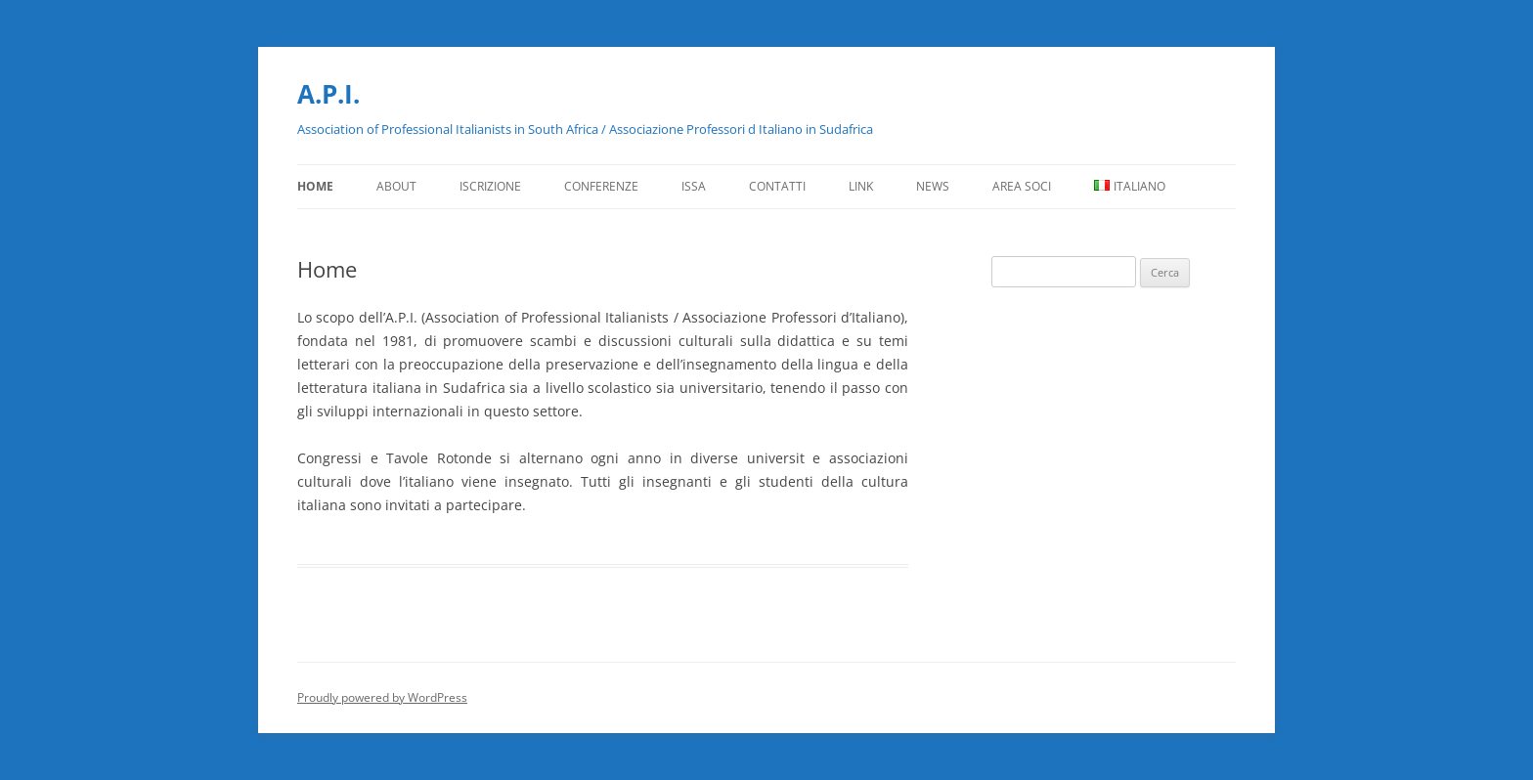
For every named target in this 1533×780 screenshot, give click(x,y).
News (932, 186)
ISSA (693, 186)
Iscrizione (490, 186)
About (396, 186)
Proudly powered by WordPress (382, 697)
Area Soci (1021, 186)
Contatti (777, 186)
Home (315, 186)
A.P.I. (328, 93)
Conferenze (601, 186)
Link (861, 186)
